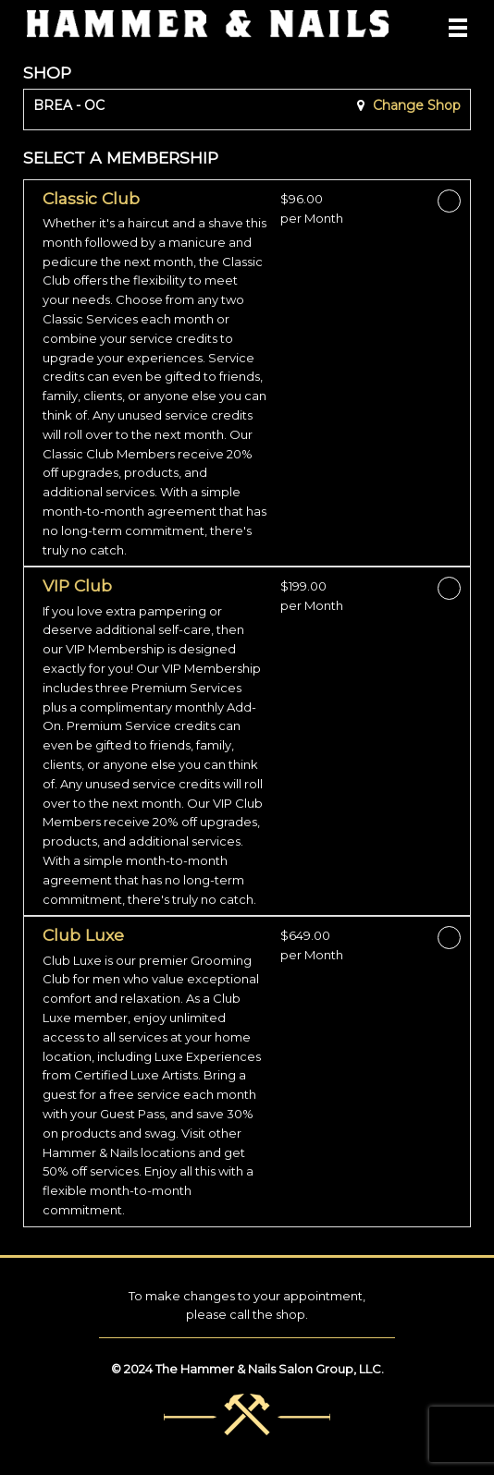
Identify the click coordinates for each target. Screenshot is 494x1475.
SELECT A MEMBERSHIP (120, 157)
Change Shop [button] (415, 105)
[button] (154, 374)
